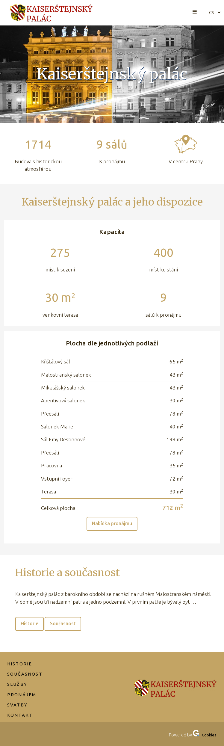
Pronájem (22, 688)
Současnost (65, 625)
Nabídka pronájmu (112, 524)
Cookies (209, 735)
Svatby (17, 698)
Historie (30, 625)
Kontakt (20, 709)
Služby (17, 677)
